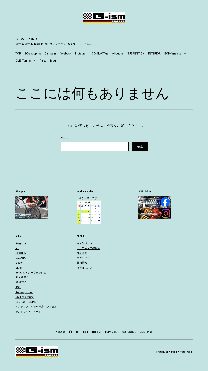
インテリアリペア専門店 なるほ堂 (36, 306)
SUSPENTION (135, 53)
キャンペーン (84, 243)
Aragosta (20, 243)
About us (118, 53)
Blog (53, 60)
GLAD (18, 267)
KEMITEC (20, 282)
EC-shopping (33, 53)
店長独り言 (83, 257)
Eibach (19, 262)
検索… (64, 137)
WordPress (185, 351)
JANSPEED (21, 277)
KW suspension (24, 292)
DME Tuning (23, 60)
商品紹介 (82, 252)
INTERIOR (154, 53)
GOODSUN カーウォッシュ (30, 272)
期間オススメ (84, 267)
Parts (43, 60)
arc (17, 248)
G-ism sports (28, 39)
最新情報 (82, 262)
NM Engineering (24, 296)
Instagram (81, 53)
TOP (18, 53)
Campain (50, 53)
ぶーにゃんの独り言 (88, 248)
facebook (65, 53)
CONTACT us (100, 53)
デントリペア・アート (28, 311)
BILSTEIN (20, 252)
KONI (18, 287)
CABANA (20, 257)
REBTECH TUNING (25, 301)
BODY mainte (172, 53)
